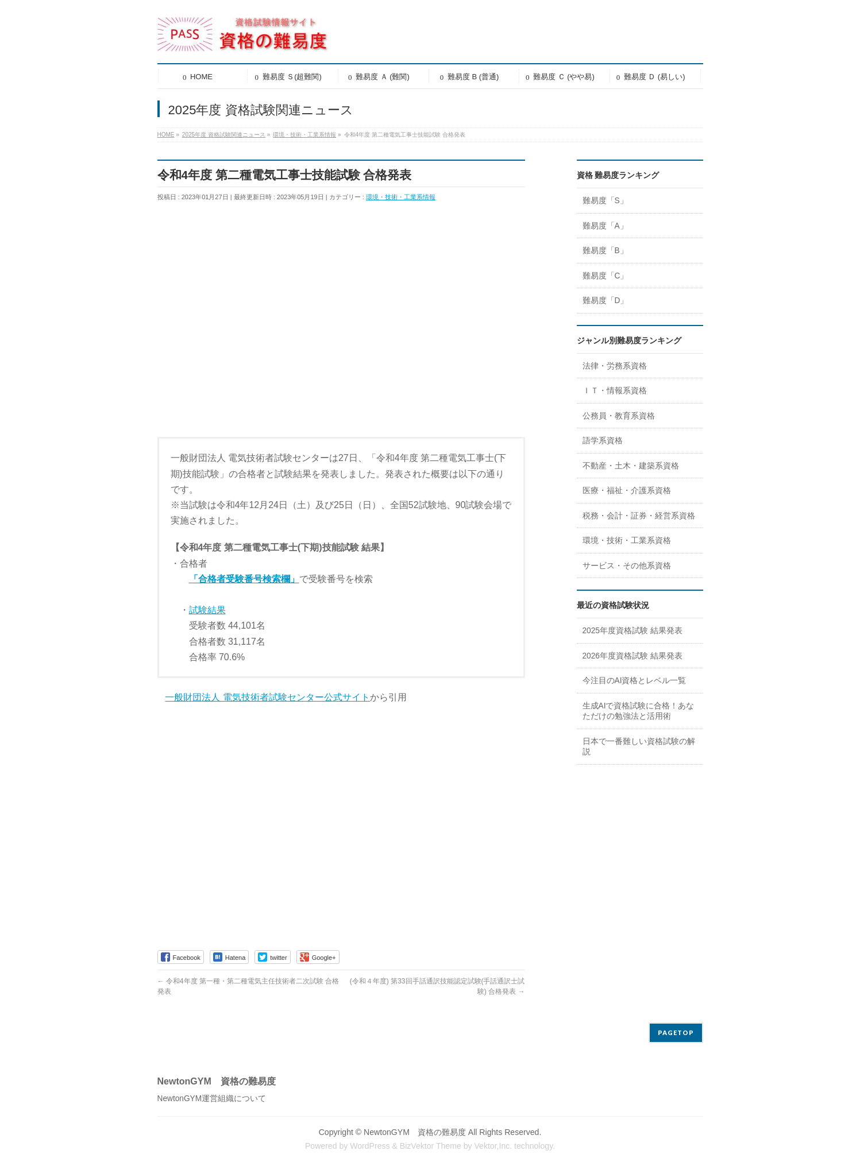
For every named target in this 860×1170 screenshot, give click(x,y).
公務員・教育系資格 (619, 416)
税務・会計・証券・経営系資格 (639, 516)
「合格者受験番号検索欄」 (244, 579)
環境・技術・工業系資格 (627, 540)
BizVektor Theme (430, 1145)
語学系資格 (603, 440)
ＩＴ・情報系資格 (615, 390)
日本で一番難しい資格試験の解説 (639, 747)
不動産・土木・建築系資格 (631, 466)
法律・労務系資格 (615, 366)
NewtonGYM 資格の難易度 (415, 1132)
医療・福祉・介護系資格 (627, 490)
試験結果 (207, 610)
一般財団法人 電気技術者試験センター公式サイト (267, 697)
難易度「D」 (605, 300)
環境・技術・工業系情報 (400, 196)
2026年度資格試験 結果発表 (632, 656)
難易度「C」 (605, 276)
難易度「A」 (605, 226)
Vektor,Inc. (493, 1145)
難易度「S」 (605, 200)
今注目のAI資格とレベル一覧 (635, 680)
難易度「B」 (605, 250)
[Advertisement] (341, 329)
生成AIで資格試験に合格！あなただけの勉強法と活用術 (639, 711)
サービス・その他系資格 (627, 565)
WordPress (369, 1145)
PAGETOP (676, 1032)
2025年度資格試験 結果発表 (632, 630)
